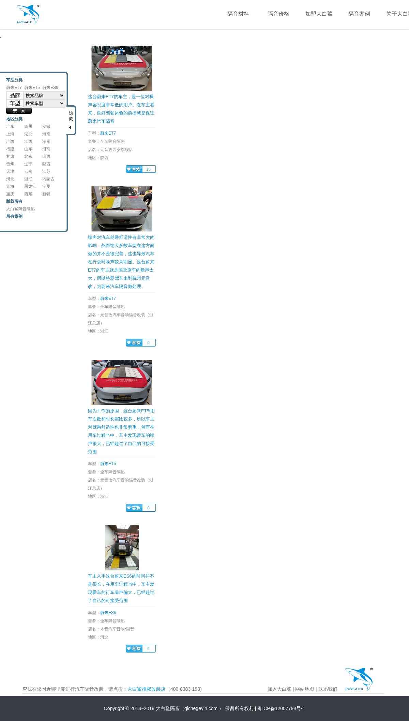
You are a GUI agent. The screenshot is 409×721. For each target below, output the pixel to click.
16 (148, 169)
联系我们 (327, 689)
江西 (28, 141)
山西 (46, 156)
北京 (28, 156)
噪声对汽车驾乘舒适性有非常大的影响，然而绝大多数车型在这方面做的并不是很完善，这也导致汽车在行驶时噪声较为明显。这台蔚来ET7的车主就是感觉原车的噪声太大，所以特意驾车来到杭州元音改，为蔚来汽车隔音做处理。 (121, 262)
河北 (10, 179)
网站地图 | (306, 689)
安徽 (46, 126)
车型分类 (14, 80)
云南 (28, 171)
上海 (10, 134)
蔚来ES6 (50, 87)
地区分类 (14, 119)
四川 (28, 126)
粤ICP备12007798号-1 (281, 708)
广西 (10, 141)
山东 (28, 149)
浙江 (28, 179)
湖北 (28, 134)
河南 (46, 149)
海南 (46, 134)
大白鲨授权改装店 (146, 689)
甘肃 (10, 156)
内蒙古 (48, 179)
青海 (10, 186)
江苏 (46, 171)
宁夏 (46, 186)
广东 (10, 126)
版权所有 (14, 201)
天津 (10, 171)
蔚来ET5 (32, 87)
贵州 (10, 164)
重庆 (10, 193)
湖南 (46, 141)
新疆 (46, 193)
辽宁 (28, 164)
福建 (10, 149)
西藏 (28, 193)
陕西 (46, 164)
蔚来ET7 (14, 87)
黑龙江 (30, 186)
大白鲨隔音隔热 (20, 208)
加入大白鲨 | (281, 689)
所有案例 (14, 216)
